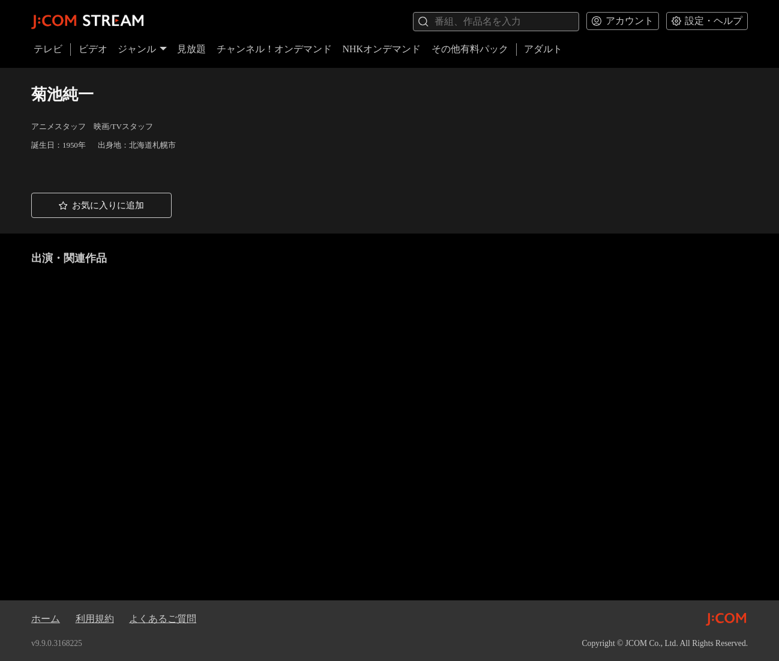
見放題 (191, 49)
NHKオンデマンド (381, 49)
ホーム (45, 619)
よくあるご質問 (162, 619)
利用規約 (95, 619)
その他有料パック (470, 49)
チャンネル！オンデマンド (274, 49)
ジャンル (142, 49)
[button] (101, 206)
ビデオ (93, 49)
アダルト (543, 49)
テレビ (48, 49)
